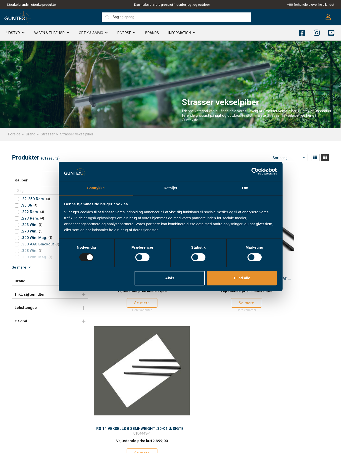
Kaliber (21, 180)
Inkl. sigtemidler (30, 294)
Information (179, 34)
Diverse (124, 34)
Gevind (21, 321)
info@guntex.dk (27, 425)
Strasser (48, 134)
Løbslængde (26, 307)
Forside (14, 134)
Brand (30, 134)
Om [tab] (245, 188)
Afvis (169, 278)
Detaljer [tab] (170, 188)
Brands (152, 34)
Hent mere (210, 308)
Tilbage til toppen (210, 319)
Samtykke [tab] (95, 188)
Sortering (280, 158)
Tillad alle (241, 278)
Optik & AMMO (91, 34)
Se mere (291, 279)
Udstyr (13, 34)
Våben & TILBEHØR (49, 34)
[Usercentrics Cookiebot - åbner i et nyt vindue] (255, 171)
